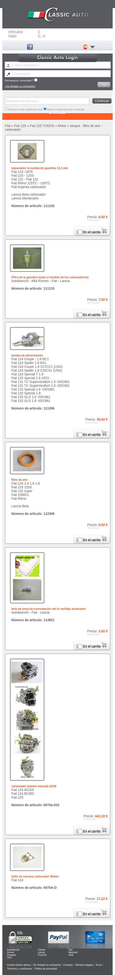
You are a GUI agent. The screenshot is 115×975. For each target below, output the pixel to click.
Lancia (41, 952)
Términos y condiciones (19, 968)
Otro (9, 957)
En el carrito (95, 232)
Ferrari (10, 952)
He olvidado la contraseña (47, 965)
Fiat (70, 949)
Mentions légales (84, 965)
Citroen (41, 949)
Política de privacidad (45, 968)
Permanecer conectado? (21, 80)
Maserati (72, 952)
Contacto (68, 965)
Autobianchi (13, 949)
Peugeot (11, 955)
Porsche (42, 955)
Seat (70, 955)
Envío (99, 965)
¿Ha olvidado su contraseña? (20, 86)
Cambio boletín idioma (19, 965)
